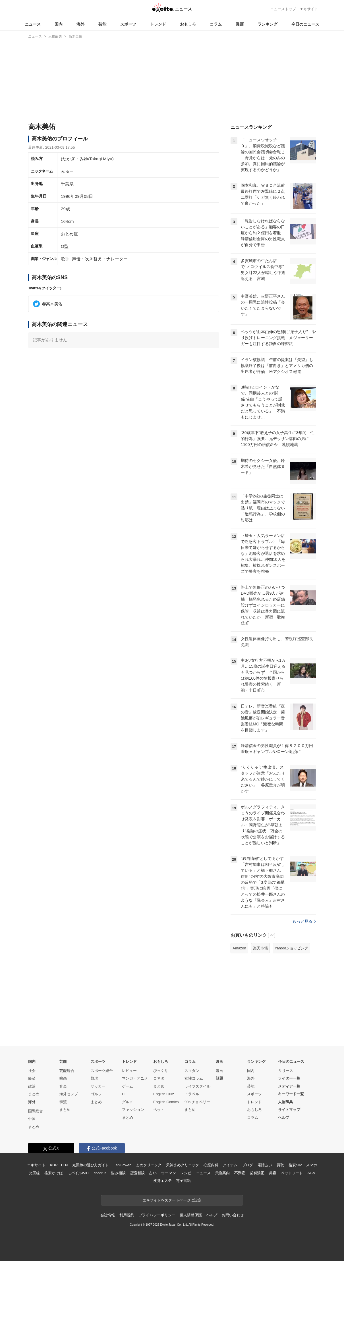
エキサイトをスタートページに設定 (172, 1200)
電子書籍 (183, 1181)
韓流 (63, 1102)
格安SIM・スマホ (303, 1165)
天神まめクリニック (182, 1165)
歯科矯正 (257, 1173)
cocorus (100, 1173)
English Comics (166, 1102)
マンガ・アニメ (135, 1078)
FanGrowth (122, 1165)
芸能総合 (66, 1070)
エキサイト (309, 9)
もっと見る (304, 921)
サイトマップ (289, 1109)
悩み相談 (118, 1173)
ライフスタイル (197, 1086)
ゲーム (127, 1086)
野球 (94, 1078)
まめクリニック (148, 1165)
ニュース (33, 24)
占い (153, 1173)
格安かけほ (53, 1173)
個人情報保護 (191, 1215)
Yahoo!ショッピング (291, 948)
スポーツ (128, 24)
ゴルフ (96, 1094)
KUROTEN (59, 1165)
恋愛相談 (137, 1173)
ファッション (133, 1109)
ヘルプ (283, 1117)
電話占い (265, 1165)
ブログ (247, 1165)
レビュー (129, 1070)
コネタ (158, 1078)
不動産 (239, 1173)
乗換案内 (222, 1173)
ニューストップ (283, 9)
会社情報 (107, 1215)
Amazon (239, 948)
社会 (32, 1070)
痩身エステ (162, 1181)
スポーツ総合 (102, 1070)
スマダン (192, 1070)
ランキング (267, 24)
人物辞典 (285, 1102)
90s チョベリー (197, 1102)
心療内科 (211, 1165)
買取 (280, 1165)
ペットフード (292, 1173)
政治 (32, 1086)
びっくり (160, 1070)
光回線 (34, 1173)
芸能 (102, 24)
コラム (216, 24)
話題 (219, 1078)
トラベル (192, 1094)
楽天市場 (260, 948)
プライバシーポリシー (157, 1215)
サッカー (98, 1086)
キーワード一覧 (291, 1094)
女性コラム (194, 1078)
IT (123, 1094)
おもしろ (188, 24)
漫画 (240, 24)
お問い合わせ (233, 1215)
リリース (285, 1070)
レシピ (185, 1173)
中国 (32, 1119)
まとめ (33, 1094)
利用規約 (126, 1215)
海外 (80, 24)
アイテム (230, 1165)
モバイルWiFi (78, 1173)
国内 (59, 24)
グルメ (127, 1102)
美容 (272, 1173)
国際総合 (35, 1111)
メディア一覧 (289, 1086)
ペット (158, 1109)
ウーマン (168, 1173)
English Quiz (163, 1094)
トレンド (158, 24)
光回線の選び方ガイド (90, 1165)
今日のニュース (305, 24)
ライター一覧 (289, 1078)
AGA (311, 1173)
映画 (63, 1078)
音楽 (63, 1086)
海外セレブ (68, 1094)
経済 (32, 1078)
